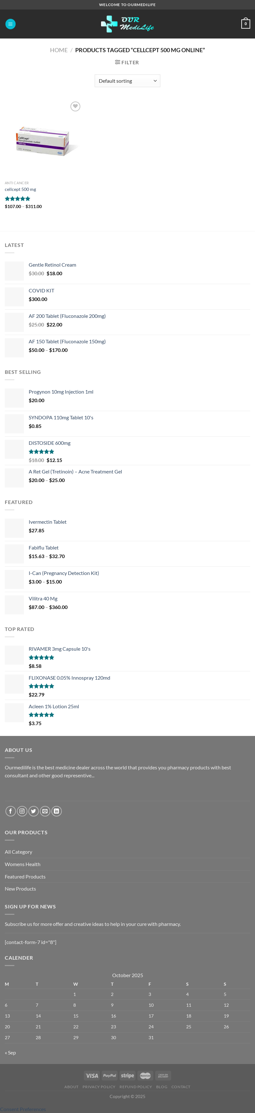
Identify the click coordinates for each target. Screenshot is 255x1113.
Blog (161, 1086)
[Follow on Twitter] (33, 811)
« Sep (10, 1052)
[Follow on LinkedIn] (56, 811)
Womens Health (22, 864)
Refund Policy (136, 1086)
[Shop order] (127, 80)
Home (59, 49)
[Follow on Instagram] (22, 811)
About (71, 1086)
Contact (181, 1086)
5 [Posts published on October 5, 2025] (225, 994)
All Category (18, 852)
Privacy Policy (99, 1086)
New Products (20, 889)
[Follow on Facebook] (10, 811)
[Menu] (10, 24)
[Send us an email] (45, 811)
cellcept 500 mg (20, 189)
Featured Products (25, 876)
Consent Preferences (23, 1109)
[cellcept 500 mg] (44, 139)
